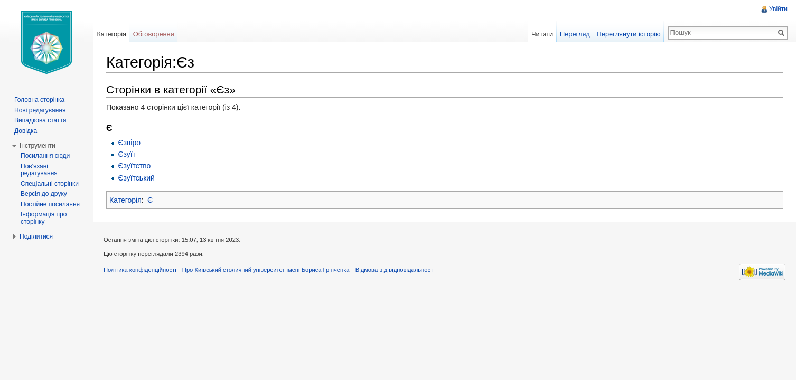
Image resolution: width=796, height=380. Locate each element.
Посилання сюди (45, 155)
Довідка (25, 131)
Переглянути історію (629, 34)
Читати (542, 34)
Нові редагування (40, 110)
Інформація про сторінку (44, 218)
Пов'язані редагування (39, 170)
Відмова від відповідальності (395, 270)
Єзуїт (127, 154)
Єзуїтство (134, 166)
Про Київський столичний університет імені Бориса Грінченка (266, 270)
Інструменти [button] (37, 145)
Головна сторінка (39, 99)
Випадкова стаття (40, 120)
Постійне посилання (50, 204)
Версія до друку (44, 193)
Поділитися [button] (36, 236)
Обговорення (153, 34)
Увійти (778, 9)
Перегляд (575, 34)
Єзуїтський (136, 178)
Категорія (125, 200)
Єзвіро (129, 142)
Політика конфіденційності (140, 270)
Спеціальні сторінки (50, 183)
